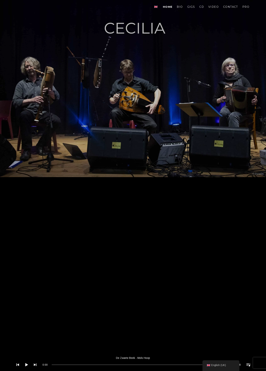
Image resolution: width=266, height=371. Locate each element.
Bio (180, 6)
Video (213, 6)
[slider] (141, 364)
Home (168, 6)
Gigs (191, 6)
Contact (230, 6)
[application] (133, 361)
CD (201, 6)
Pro (245, 6)
